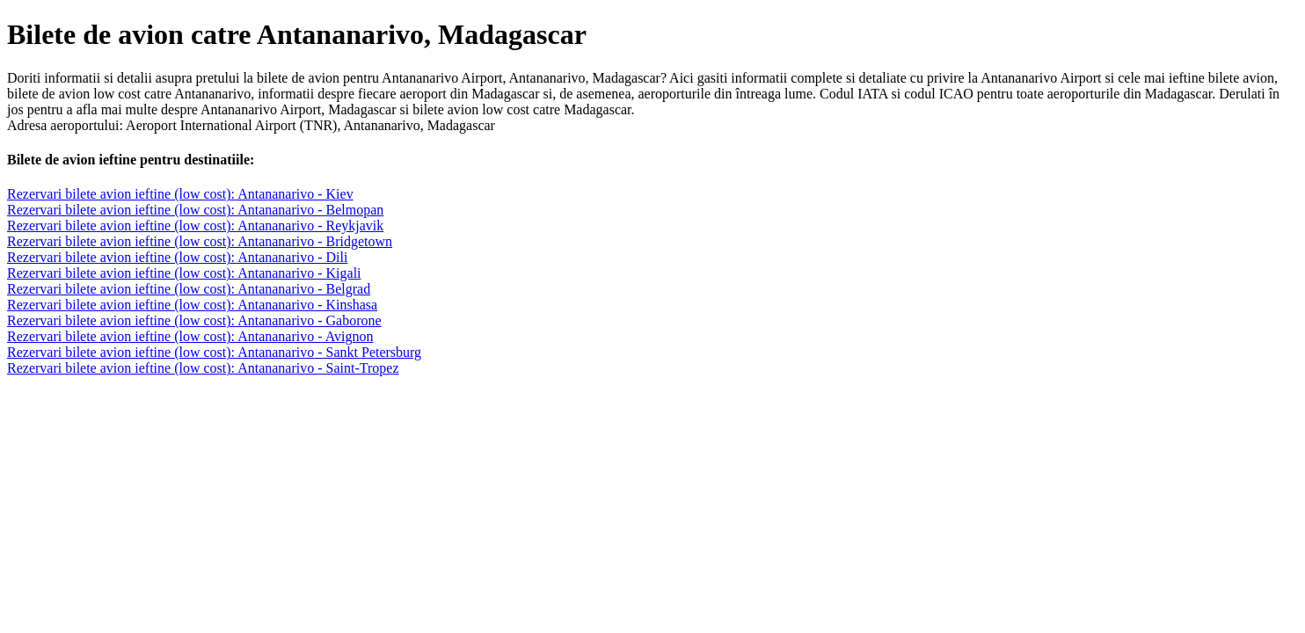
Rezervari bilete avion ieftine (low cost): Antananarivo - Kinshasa (192, 304)
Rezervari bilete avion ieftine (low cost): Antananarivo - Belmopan (195, 209)
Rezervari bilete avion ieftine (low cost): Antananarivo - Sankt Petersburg (214, 352)
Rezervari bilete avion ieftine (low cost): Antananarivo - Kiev (180, 193)
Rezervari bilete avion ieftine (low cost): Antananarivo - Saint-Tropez (203, 367)
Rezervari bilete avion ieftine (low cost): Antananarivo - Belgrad (188, 288)
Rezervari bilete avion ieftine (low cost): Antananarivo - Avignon (190, 336)
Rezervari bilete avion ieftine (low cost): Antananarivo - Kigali (184, 273)
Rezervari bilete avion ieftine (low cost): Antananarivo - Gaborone (194, 320)
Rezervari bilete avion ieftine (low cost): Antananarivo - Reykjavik (195, 225)
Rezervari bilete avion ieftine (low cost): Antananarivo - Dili (177, 257)
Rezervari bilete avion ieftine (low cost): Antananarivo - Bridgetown (199, 241)
